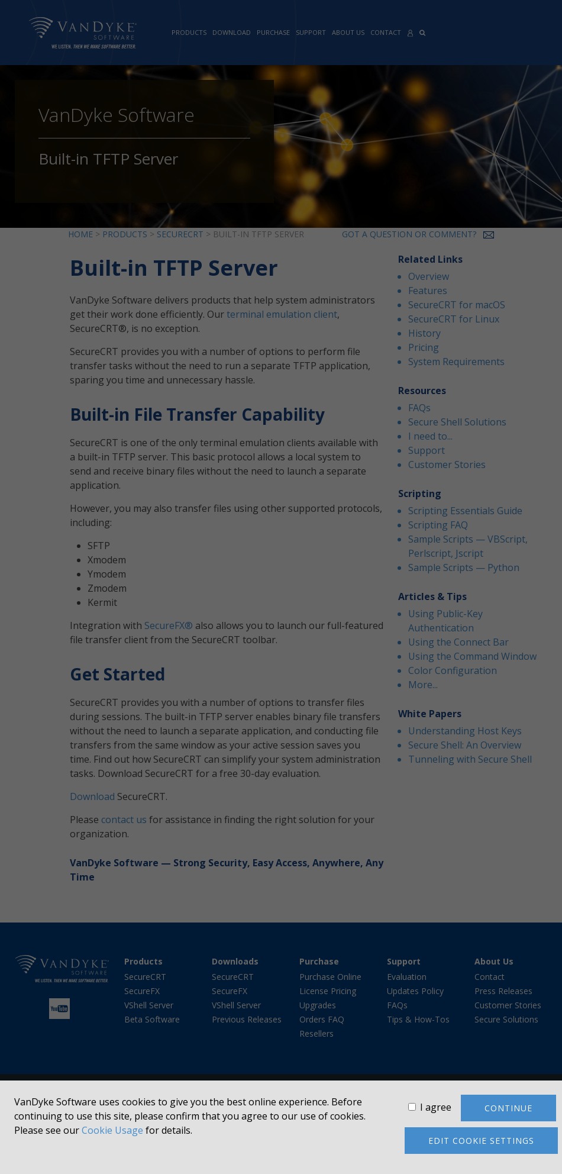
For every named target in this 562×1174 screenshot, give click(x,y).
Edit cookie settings (481, 1140)
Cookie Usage (112, 1130)
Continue (508, 1108)
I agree (435, 1107)
